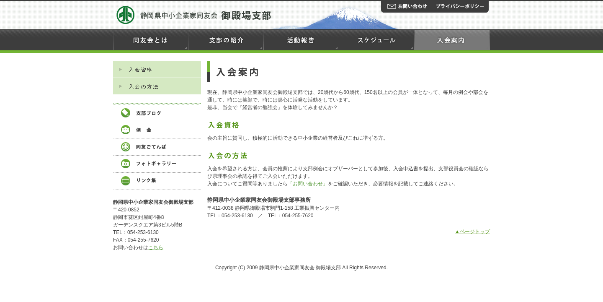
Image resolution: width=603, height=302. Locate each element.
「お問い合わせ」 (308, 184)
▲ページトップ (472, 231)
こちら (155, 247)
